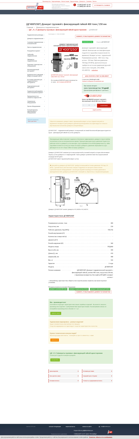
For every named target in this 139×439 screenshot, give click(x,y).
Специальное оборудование (31, 102)
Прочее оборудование (33, 106)
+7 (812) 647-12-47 (84, 4)
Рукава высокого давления (59, 434)
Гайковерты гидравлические (32, 60)
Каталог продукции (55, 426)
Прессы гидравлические (34, 47)
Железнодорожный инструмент (33, 70)
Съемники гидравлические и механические (35, 42)
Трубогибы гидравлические (32, 55)
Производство (47, 1)
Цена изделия (54, 371)
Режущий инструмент (33, 51)
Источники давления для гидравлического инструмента (34, 81)
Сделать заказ (56, 313)
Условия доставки (88, 371)
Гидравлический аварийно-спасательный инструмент (35, 91)
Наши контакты (70, 426)
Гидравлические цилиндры (35, 35)
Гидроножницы (74, 1)
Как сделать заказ (55, 376)
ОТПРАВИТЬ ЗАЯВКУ (102, 5)
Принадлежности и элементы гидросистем (34, 96)
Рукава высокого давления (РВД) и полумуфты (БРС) (35, 75)
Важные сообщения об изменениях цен (93, 81)
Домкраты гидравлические (35, 38)
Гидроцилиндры (56, 1)
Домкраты (82, 1)
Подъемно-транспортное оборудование (34, 65)
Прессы (94, 1)
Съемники (89, 1)
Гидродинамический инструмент (33, 86)
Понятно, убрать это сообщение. (100, 437)
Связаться (55, 340)
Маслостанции (65, 1)
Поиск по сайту (87, 426)
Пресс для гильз (32, 121)
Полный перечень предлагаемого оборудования (32, 111)
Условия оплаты (54, 380)
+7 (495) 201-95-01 (84, 6)
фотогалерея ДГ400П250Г (64, 82)
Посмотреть (55, 360)
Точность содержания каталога (92, 380)
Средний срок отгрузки (90, 376)
